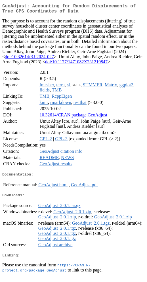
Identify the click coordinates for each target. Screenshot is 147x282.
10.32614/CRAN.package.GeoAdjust (73, 117)
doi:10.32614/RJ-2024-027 (29, 59)
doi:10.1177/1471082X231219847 (76, 64)
